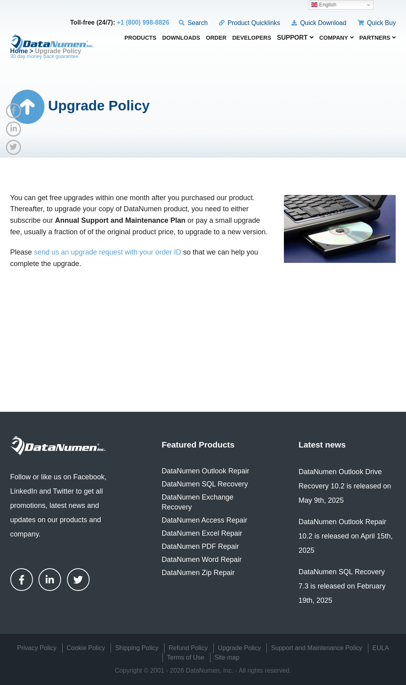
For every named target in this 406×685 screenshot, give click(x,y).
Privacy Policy (37, 647)
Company (336, 38)
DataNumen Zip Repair (198, 573)
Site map (226, 657)
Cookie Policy (86, 647)
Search (193, 22)
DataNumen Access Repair (204, 520)
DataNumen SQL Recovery (205, 484)
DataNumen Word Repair (202, 559)
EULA (380, 647)
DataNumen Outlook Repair (205, 471)
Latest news (322, 444)
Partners (377, 38)
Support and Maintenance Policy (316, 647)
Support (295, 37)
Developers (251, 38)
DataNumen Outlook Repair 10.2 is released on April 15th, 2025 (346, 536)
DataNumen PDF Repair (200, 546)
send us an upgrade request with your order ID (107, 252)
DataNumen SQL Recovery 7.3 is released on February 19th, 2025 (342, 586)
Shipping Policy (136, 647)
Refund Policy (188, 647)
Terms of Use (185, 657)
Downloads (181, 38)
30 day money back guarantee (44, 56)
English (323, 5)
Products (140, 38)
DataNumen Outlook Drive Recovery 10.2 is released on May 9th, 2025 (345, 486)
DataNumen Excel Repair (202, 533)
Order (216, 38)
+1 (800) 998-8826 (143, 22)
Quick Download (318, 22)
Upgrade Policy (239, 647)
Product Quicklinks (249, 22)
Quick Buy (377, 22)
